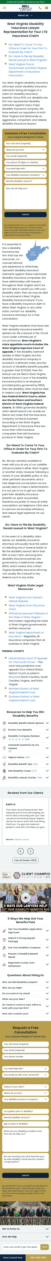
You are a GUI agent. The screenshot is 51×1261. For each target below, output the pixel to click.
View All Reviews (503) (25, 860)
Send (44, 1247)
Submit (25, 214)
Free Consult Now (12, 1257)
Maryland (14, 677)
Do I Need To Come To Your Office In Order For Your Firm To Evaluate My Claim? (28, 48)
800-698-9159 (38, 1257)
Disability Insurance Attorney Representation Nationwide (25, 8)
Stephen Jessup (21, 839)
